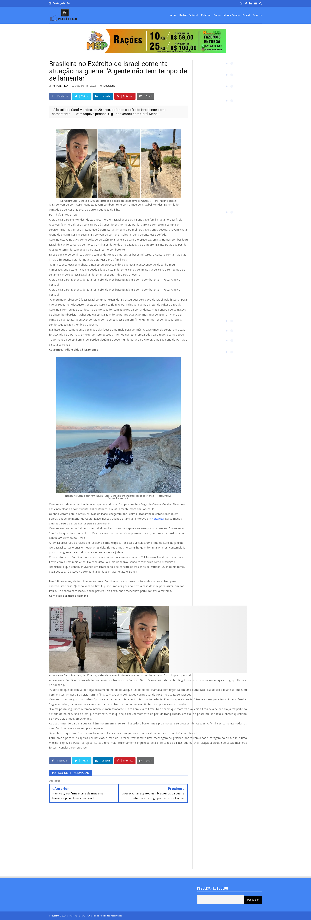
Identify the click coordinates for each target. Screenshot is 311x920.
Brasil (246, 15)
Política (205, 15)
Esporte (257, 15)
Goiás (216, 15)
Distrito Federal (188, 15)
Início (173, 15)
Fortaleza (158, 518)
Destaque (109, 85)
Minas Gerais (231, 15)
